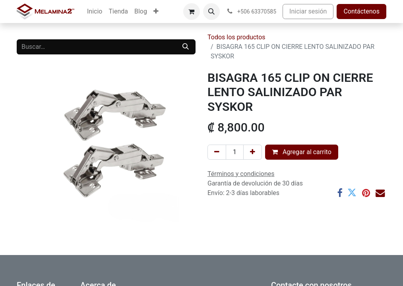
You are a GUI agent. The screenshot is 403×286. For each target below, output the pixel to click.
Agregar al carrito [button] (301, 152)
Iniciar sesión (308, 11)
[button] (211, 11)
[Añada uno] (252, 152)
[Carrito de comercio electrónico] (191, 11)
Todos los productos (236, 37)
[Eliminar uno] (216, 152)
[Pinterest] (366, 192)
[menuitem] (94, 11)
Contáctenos (361, 11)
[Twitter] (351, 192)
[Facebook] (339, 192)
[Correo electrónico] (380, 192)
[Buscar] (186, 46)
